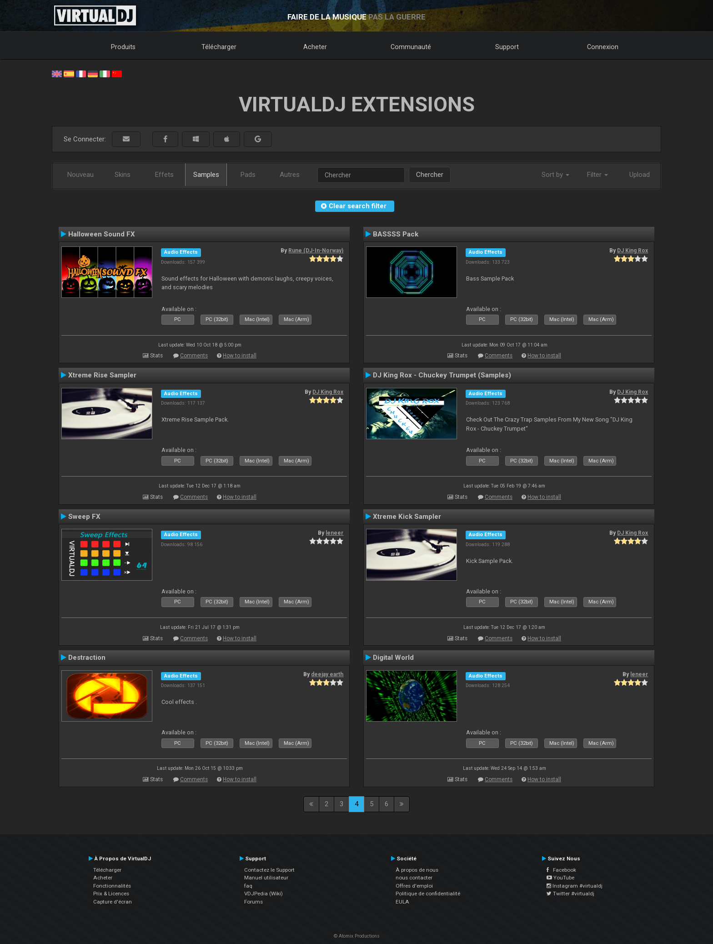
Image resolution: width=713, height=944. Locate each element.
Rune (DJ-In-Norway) (315, 250)
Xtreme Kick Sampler (407, 516)
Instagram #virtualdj (575, 886)
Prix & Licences (111, 893)
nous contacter (414, 877)
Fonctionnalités (112, 886)
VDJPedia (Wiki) (263, 893)
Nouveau (80, 175)
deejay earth (327, 674)
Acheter (315, 46)
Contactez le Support (269, 870)
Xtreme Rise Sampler (102, 375)
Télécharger (218, 46)
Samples (206, 175)
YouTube (560, 877)
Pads (248, 175)
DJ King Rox (632, 250)
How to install (239, 355)
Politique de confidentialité (428, 893)
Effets (164, 175)
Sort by (555, 175)
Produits (123, 46)
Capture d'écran (112, 902)
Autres (290, 175)
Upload (639, 175)
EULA (402, 902)
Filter (597, 175)
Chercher (429, 175)
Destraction (86, 657)
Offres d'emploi (414, 886)
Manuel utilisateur (266, 877)
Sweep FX (84, 516)
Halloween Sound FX (101, 234)
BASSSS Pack (395, 234)
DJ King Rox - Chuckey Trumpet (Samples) (442, 375)
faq (248, 886)
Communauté (411, 46)
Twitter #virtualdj (570, 893)
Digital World (393, 657)
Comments (194, 355)
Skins (123, 175)
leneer (334, 533)
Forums (253, 902)
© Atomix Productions (357, 936)
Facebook (561, 870)
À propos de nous (417, 870)
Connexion (602, 46)
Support (507, 46)
